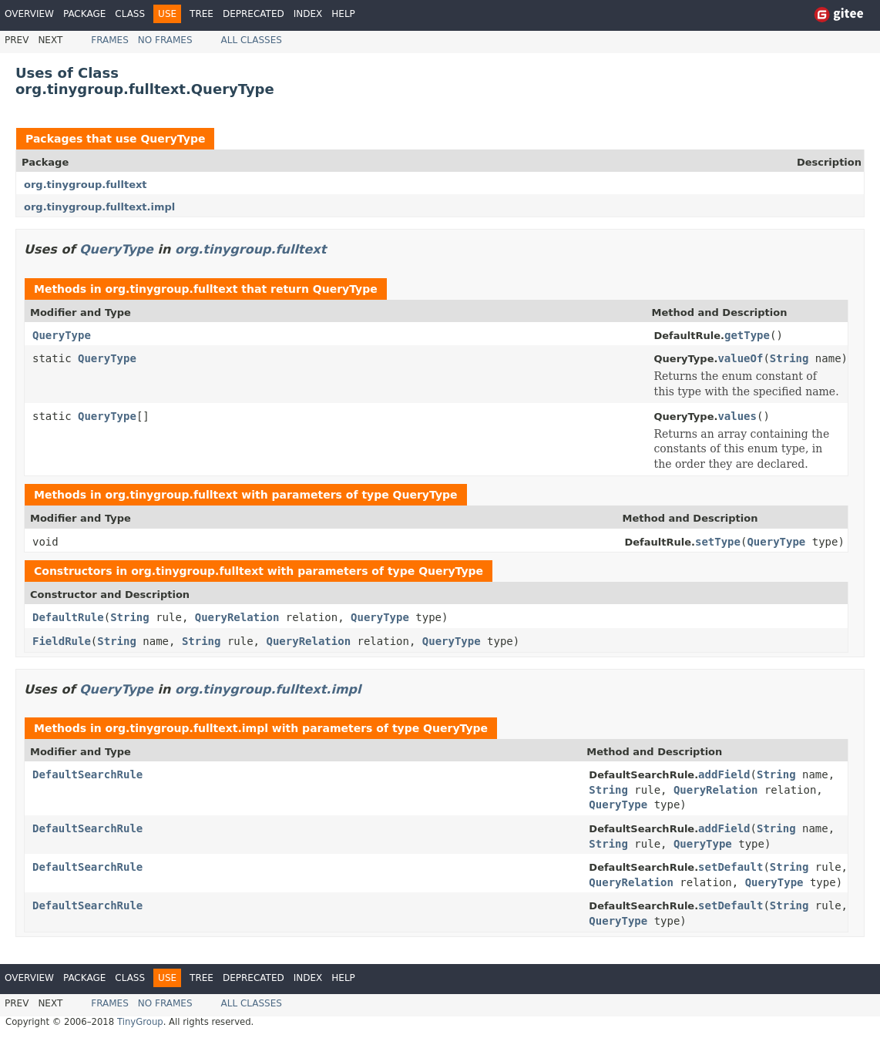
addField (724, 774)
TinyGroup (140, 1021)
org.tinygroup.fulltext (85, 184)
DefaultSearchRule (87, 774)
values (737, 416)
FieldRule (61, 641)
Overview (29, 13)
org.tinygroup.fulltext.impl (99, 207)
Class (130, 13)
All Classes (251, 40)
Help (343, 13)
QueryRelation (237, 617)
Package (84, 13)
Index (308, 13)
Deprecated (253, 13)
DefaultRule (68, 617)
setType (718, 542)
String (789, 358)
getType (747, 335)
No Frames (165, 40)
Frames (110, 40)
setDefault (730, 867)
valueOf (740, 358)
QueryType (172, 139)
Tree (201, 13)
